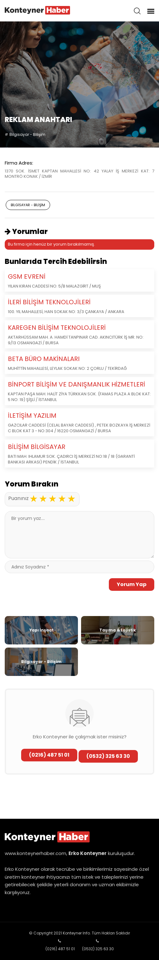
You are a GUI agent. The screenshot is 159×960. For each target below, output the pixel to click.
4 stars (62, 498)
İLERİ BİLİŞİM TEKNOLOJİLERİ (49, 302)
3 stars (52, 498)
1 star (33, 498)
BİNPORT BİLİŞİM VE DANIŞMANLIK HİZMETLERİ (76, 384)
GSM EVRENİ (26, 276)
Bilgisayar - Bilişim (27, 134)
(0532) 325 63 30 (108, 756)
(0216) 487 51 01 (49, 755)
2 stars (43, 498)
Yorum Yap (131, 584)
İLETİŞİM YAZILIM (32, 415)
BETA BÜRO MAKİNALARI (44, 358)
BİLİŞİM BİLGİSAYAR (36, 446)
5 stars (71, 498)
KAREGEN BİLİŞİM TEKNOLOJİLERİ (57, 327)
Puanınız (18, 498)
